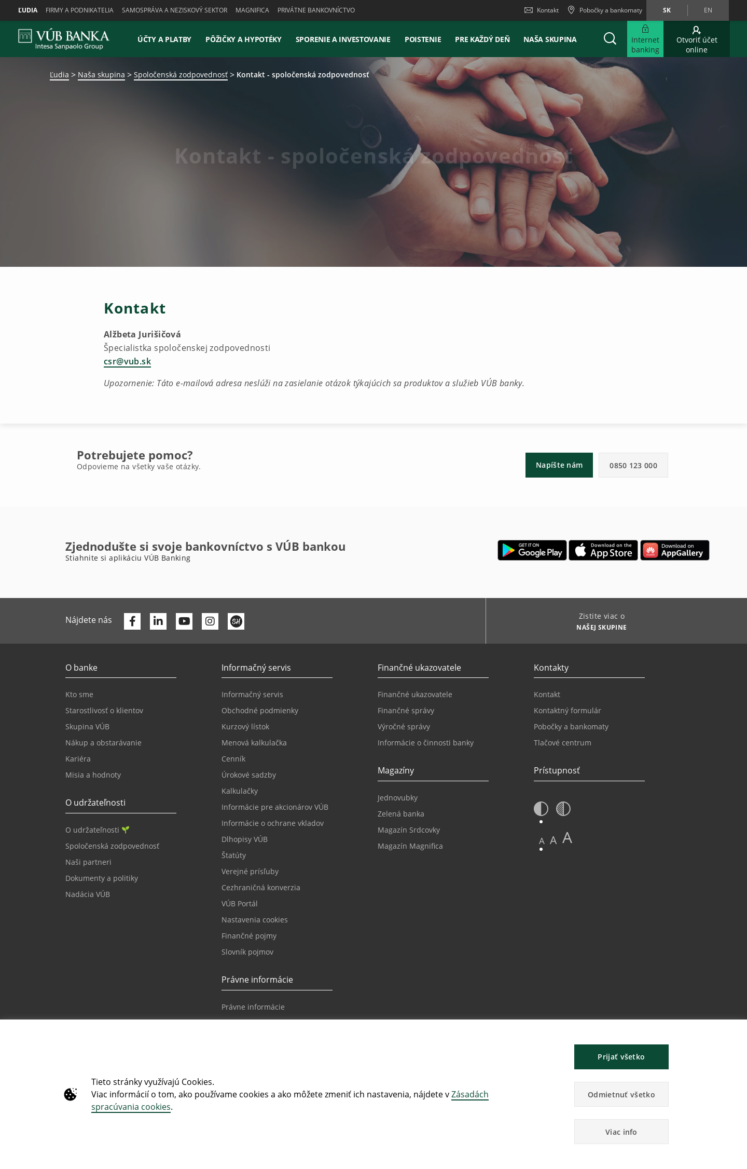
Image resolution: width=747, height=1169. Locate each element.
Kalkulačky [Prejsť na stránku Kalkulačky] (240, 791)
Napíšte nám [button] (559, 465)
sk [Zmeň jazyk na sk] (667, 10)
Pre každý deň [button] (482, 39)
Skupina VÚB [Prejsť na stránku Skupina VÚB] (87, 726)
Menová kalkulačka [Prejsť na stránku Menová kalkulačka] (254, 742)
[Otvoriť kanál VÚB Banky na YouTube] (184, 621)
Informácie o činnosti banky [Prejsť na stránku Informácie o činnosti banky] (426, 742)
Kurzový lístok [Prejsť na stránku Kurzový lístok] (245, 726)
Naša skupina (549, 39)
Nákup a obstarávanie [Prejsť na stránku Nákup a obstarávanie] (103, 742)
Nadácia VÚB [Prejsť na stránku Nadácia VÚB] (87, 894)
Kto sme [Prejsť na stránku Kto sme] (79, 694)
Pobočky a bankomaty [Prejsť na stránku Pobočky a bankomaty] (571, 726)
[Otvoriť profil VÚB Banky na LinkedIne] (158, 621)
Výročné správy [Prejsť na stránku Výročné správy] (404, 726)
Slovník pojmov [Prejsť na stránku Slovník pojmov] (247, 952)
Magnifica (252, 10)
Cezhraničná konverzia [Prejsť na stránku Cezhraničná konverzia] (261, 887)
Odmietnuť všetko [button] (621, 1094)
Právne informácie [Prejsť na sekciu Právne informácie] (253, 1007)
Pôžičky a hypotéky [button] (243, 39)
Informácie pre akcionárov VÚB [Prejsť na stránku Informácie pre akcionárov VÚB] (275, 807)
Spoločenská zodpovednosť (181, 74)
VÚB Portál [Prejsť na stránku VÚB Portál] (240, 903)
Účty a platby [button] (164, 39)
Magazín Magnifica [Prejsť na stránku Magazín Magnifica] (410, 846)
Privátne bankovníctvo (316, 10)
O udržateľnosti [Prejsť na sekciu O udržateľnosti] (97, 830)
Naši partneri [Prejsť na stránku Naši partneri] (88, 862)
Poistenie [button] (423, 39)
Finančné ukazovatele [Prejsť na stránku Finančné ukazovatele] (415, 694)
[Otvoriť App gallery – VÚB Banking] (675, 550)
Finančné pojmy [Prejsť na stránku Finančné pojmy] (249, 936)
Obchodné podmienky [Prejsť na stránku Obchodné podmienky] (260, 710)
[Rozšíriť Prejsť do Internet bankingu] (645, 39)
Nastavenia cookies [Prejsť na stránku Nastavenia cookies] (255, 920)
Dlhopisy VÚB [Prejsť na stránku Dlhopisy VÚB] (245, 839)
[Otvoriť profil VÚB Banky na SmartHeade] (236, 621)
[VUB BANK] (64, 39)
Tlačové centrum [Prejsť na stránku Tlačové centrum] (562, 742)
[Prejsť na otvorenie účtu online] (696, 39)
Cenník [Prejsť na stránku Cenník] (233, 759)
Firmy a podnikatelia (80, 10)
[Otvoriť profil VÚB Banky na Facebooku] (132, 621)
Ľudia (27, 10)
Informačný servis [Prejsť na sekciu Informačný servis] (252, 694)
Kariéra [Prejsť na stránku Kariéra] (78, 759)
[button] (610, 39)
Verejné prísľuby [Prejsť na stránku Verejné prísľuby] (250, 871)
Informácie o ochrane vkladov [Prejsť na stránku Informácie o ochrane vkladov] (273, 823)
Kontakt (541, 10)
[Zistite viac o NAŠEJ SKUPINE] (598, 628)
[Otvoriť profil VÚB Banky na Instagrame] (210, 621)
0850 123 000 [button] (633, 465)
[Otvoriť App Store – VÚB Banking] (604, 550)
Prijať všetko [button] (621, 1057)
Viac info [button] (621, 1132)
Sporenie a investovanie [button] (343, 39)
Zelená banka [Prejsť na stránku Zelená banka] (401, 814)
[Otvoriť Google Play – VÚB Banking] (532, 550)
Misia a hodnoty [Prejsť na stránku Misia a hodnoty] (93, 775)
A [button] (542, 841)
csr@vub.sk (127, 361)
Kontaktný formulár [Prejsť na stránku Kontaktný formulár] (567, 710)
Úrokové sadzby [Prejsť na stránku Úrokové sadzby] (249, 775)
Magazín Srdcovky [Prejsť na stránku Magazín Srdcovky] (409, 830)
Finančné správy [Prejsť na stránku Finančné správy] (406, 710)
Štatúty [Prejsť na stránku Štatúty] (234, 855)
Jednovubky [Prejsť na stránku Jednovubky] (398, 798)
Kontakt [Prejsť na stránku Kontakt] (547, 694)
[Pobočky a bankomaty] (604, 10)
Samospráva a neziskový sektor (174, 10)
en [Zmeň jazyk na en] (708, 10)
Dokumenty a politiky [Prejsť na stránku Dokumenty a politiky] (101, 878)
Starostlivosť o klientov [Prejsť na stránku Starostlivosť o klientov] (104, 710)
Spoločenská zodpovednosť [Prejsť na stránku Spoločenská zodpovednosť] (112, 846)
